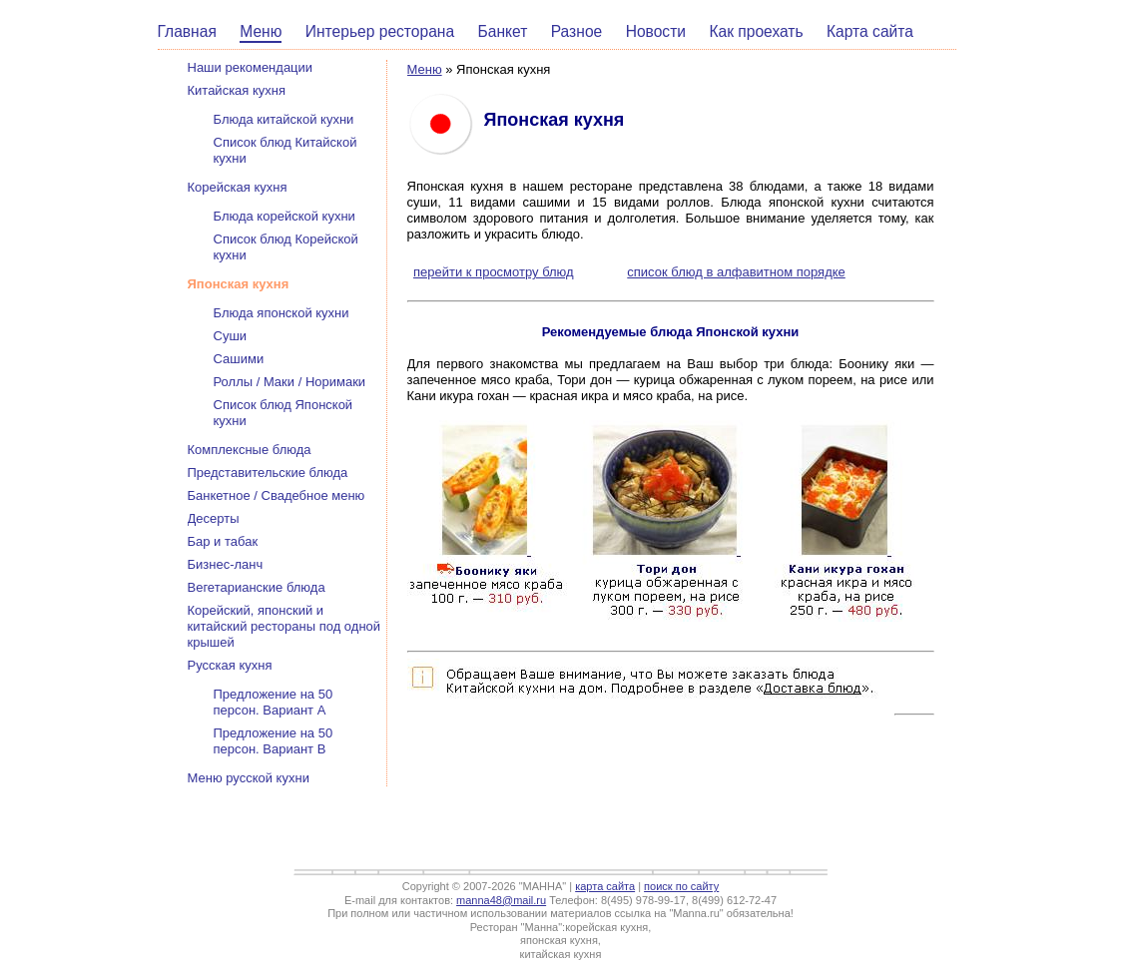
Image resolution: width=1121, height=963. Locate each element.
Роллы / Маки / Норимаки (290, 381)
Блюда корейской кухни (284, 216)
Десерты (214, 518)
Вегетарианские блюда (256, 587)
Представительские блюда (268, 472)
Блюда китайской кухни (284, 119)
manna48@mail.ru (501, 900)
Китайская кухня (237, 90)
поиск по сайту (681, 886)
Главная (187, 31)
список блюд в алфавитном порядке (735, 271)
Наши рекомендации (250, 67)
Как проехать (756, 31)
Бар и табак (223, 541)
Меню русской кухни (248, 777)
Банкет (503, 31)
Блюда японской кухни (281, 312)
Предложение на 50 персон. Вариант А (273, 702)
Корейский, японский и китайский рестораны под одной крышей (284, 626)
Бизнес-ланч (226, 564)
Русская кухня (230, 665)
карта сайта (605, 886)
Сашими (239, 358)
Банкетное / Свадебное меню (276, 495)
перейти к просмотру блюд (493, 271)
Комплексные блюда (249, 449)
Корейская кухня (237, 187)
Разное (577, 31)
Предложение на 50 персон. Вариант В (273, 740)
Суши (231, 335)
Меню (260, 31)
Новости (656, 31)
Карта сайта (870, 31)
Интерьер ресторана (379, 31)
